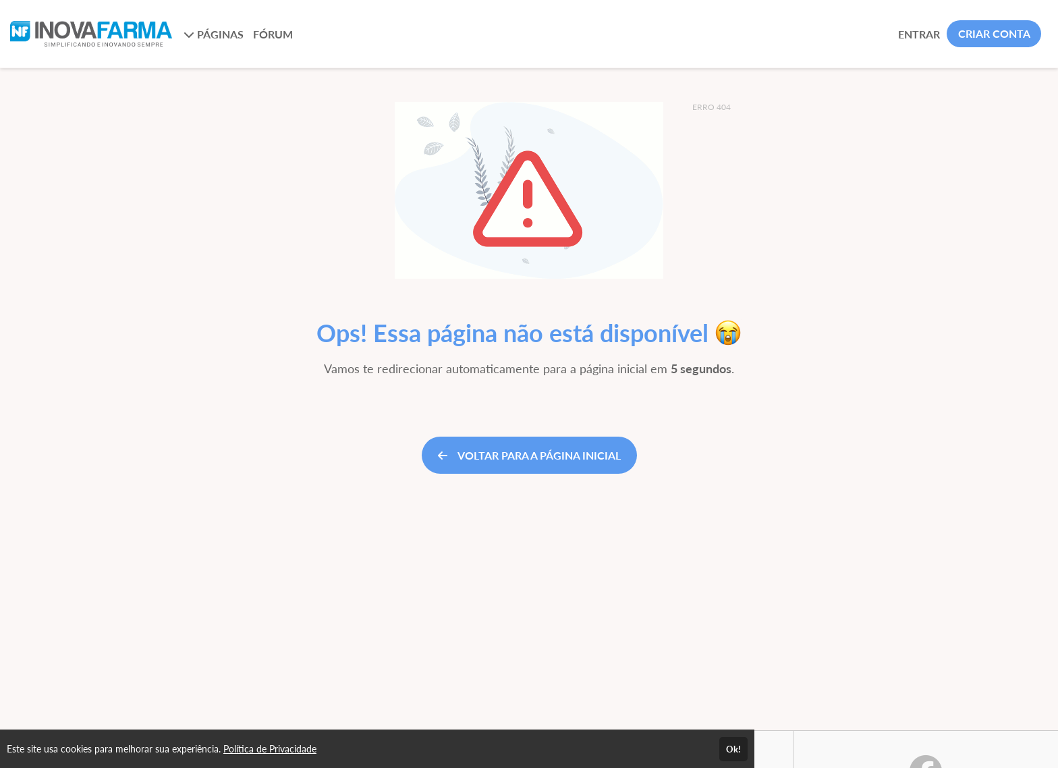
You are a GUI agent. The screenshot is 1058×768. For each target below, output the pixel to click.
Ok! (733, 749)
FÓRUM (273, 34)
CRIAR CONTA (994, 33)
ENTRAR (919, 34)
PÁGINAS (214, 34)
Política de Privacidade (269, 749)
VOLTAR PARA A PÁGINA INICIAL (529, 455)
